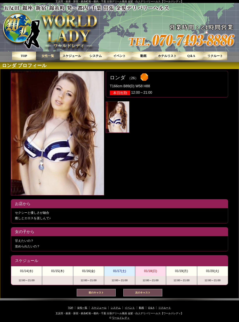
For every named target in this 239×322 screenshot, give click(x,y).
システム (95, 56)
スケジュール (71, 56)
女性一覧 (48, 56)
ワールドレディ (121, 317)
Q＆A (191, 56)
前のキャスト (96, 292)
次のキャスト (142, 292)
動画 (143, 56)
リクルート (215, 56)
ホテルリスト (167, 56)
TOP (24, 56)
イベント (119, 56)
